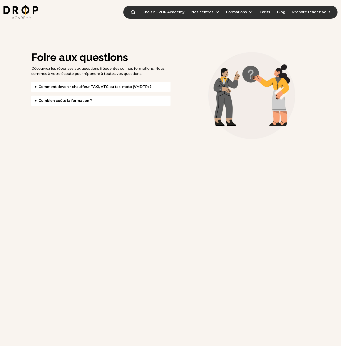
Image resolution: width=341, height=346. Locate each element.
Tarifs (264, 12)
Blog (281, 12)
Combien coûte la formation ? (65, 101)
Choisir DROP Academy (163, 12)
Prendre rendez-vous (311, 12)
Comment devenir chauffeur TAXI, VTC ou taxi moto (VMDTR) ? (95, 87)
